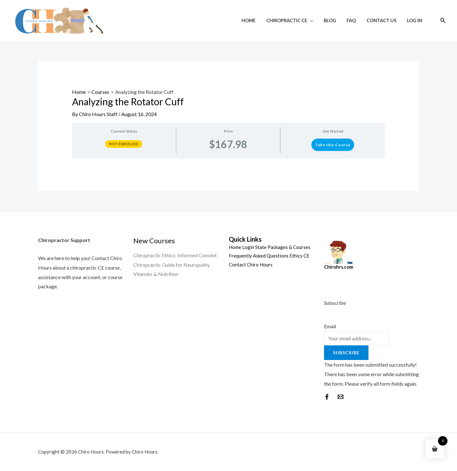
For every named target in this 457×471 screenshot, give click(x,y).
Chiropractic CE (296, 20)
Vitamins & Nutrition (155, 274)
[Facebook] (327, 397)
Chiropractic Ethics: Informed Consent (175, 255)
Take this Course (332, 144)
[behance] (340, 397)
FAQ (355, 20)
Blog (335, 20)
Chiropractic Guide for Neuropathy (171, 265)
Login (248, 247)
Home (257, 20)
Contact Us (384, 20)
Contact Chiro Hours (251, 264)
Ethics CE (299, 255)
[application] (317, 20)
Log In (415, 20)
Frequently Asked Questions (258, 255)
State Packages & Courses (282, 247)
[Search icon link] (443, 20)
